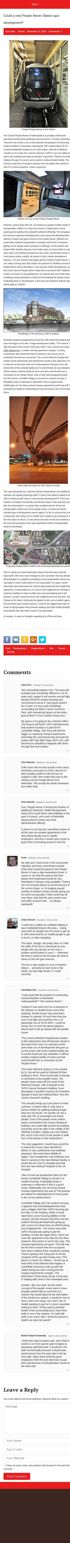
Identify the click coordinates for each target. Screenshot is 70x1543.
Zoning (10, 652)
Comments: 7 (55, 31)
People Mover (38, 648)
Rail (51, 648)
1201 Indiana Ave (12, 350)
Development (19, 648)
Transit (21, 31)
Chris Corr (26, 685)
